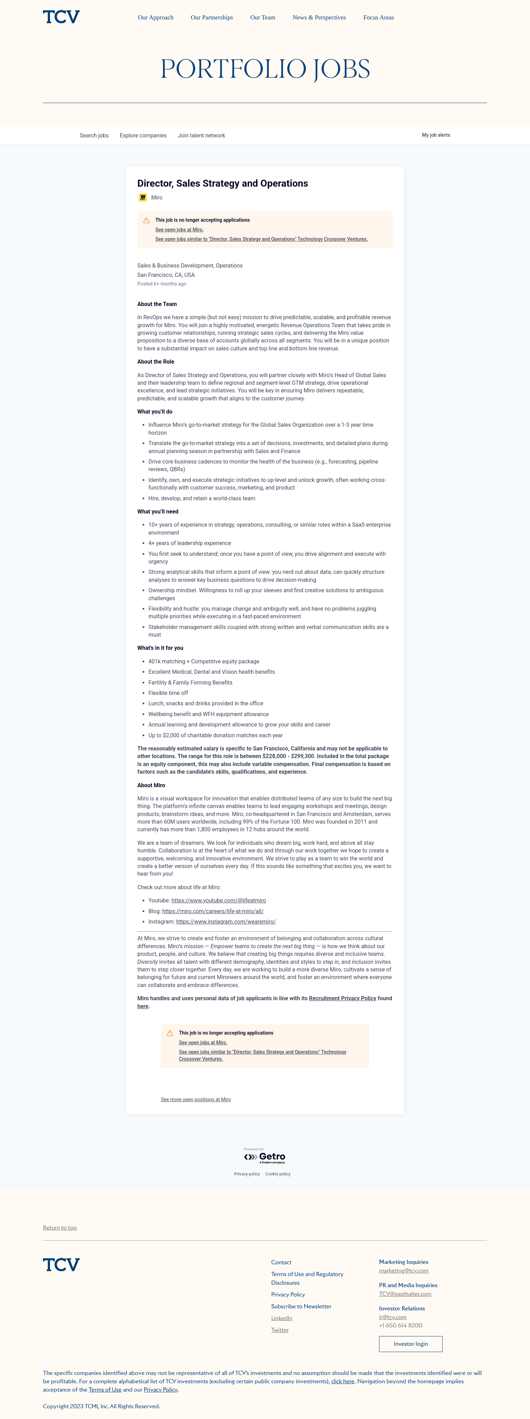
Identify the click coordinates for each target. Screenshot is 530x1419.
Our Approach (155, 17)
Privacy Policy (288, 1294)
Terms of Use (105, 1389)
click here (342, 1381)
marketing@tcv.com (403, 1270)
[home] (61, 17)
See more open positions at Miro (196, 1099)
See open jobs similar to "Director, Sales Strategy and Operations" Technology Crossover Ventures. (261, 239)
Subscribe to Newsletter (301, 1306)
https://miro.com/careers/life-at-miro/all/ (213, 911)
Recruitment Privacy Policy (342, 998)
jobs (94, 135)
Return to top (60, 1227)
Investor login (411, 1344)
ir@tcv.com (393, 1317)
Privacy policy (247, 1174)
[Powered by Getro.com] (265, 1156)
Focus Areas (379, 17)
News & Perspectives (319, 17)
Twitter (280, 1330)
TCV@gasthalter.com (405, 1294)
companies (143, 135)
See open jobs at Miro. (179, 229)
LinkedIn (281, 1318)
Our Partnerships (212, 17)
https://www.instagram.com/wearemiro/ (226, 921)
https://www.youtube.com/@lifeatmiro (218, 900)
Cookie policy (277, 1174)
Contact (281, 1262)
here (142, 1006)
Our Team (262, 17)
